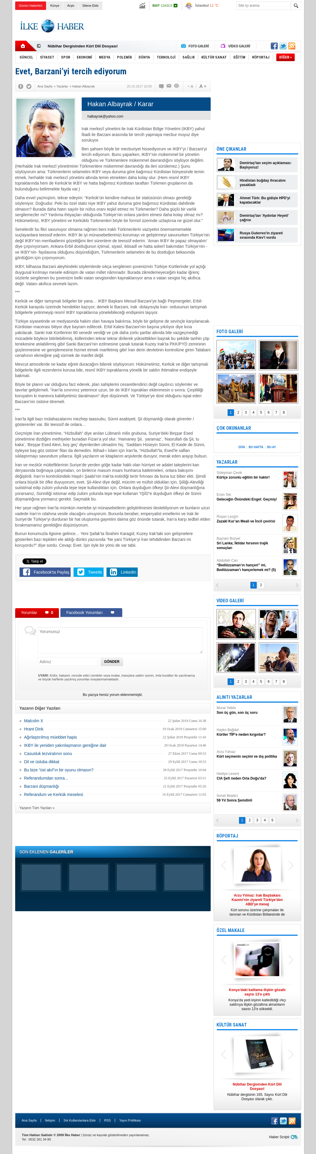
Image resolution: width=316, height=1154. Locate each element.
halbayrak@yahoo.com (105, 116)
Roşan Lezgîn (249, 519)
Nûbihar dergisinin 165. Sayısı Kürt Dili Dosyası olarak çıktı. (257, 1091)
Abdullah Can (249, 565)
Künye (54, 5)
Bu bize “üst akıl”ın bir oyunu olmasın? (59, 770)
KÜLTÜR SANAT (232, 1025)
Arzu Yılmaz (249, 754)
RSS (107, 1120)
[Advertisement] (195, 26)
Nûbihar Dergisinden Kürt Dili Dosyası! (83, 46)
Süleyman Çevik (249, 475)
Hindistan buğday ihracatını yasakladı (263, 182)
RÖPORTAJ (227, 836)
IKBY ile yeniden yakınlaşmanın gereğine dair (65, 745)
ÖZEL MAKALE (231, 930)
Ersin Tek (249, 497)
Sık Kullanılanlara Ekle (80, 1120)
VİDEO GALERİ (230, 600)
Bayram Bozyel (249, 543)
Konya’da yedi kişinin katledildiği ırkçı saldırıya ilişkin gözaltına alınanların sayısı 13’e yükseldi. (257, 999)
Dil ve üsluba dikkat (42, 761)
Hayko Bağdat (249, 732)
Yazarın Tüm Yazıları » (37, 808)
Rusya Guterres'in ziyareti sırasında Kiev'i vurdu (261, 235)
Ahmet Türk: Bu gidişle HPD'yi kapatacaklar (265, 200)
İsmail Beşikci (249, 798)
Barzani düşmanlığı (41, 786)
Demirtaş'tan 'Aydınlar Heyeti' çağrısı (264, 218)
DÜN (241, 447)
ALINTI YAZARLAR (234, 697)
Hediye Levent (249, 776)
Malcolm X (33, 720)
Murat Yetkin (249, 710)
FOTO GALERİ (230, 331)
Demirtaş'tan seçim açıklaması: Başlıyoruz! (266, 165)
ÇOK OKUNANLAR (234, 428)
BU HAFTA (256, 447)
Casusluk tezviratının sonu (48, 753)
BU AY (271, 447)
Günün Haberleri (31, 5)
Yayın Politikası (130, 1120)
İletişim (50, 1120)
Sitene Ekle (90, 5)
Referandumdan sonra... (46, 778)
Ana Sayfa (29, 1120)
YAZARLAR (227, 462)
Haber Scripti (279, 1137)
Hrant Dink (33, 729)
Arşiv (70, 5)
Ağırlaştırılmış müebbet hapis (50, 737)
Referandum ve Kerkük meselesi (53, 794)
